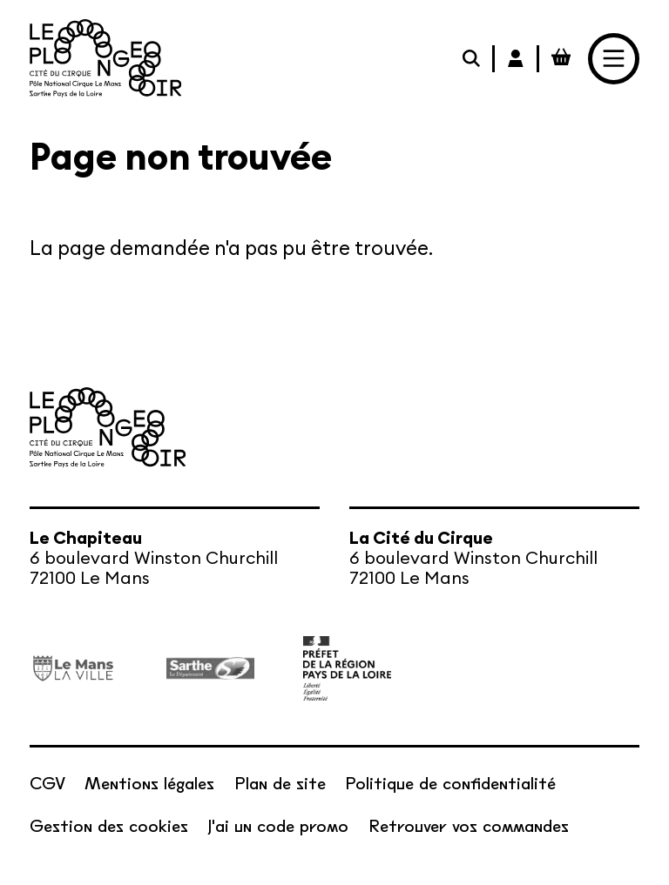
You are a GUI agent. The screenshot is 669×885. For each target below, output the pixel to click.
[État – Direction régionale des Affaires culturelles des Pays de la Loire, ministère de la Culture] (347, 668)
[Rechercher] (473, 58)
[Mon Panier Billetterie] (561, 58)
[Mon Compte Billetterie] (517, 58)
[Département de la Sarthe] (210, 668)
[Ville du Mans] (74, 669)
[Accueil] (106, 58)
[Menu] (613, 58)
